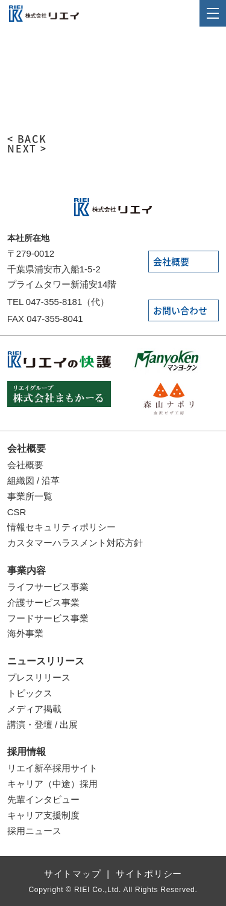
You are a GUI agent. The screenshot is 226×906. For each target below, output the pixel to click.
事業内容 (26, 570)
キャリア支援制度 (43, 815)
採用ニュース (34, 831)
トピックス (29, 693)
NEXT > (27, 148)
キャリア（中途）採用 (52, 784)
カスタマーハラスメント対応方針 (75, 543)
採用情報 (26, 752)
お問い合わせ (180, 310)
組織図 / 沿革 (33, 480)
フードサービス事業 (48, 618)
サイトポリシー (149, 874)
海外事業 (25, 633)
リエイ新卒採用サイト (52, 768)
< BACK (27, 139)
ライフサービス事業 (48, 587)
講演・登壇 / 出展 (42, 724)
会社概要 (171, 261)
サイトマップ (72, 874)
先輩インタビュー (43, 799)
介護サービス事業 (43, 602)
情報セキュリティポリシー (61, 527)
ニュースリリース (45, 661)
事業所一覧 (29, 496)
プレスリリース (39, 677)
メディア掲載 (34, 709)
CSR (17, 512)
